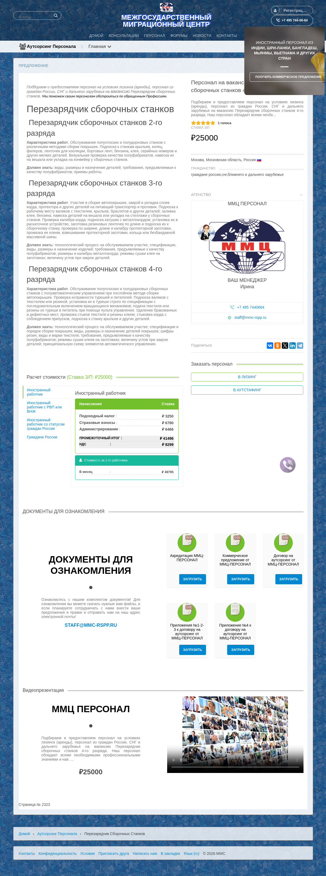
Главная (99, 46)
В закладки (170, 853)
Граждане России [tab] (42, 437)
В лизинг (247, 377)
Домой (24, 834)
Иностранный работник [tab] (39, 392)
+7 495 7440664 (250, 307)
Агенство (246, 194)
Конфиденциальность (58, 853)
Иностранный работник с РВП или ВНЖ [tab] (44, 407)
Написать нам (145, 853)
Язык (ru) (191, 853)
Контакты (27, 853)
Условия (87, 853)
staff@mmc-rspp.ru (250, 317)
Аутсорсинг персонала (51, 46)
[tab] (247, 259)
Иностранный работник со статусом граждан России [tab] (46, 424)
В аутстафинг (247, 390)
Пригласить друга (114, 853)
